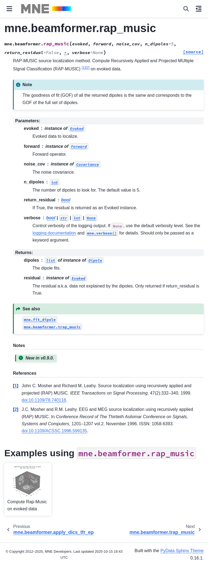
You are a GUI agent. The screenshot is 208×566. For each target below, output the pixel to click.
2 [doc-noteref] (87, 67)
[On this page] (199, 8)
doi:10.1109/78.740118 (44, 400)
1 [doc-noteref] (83, 67)
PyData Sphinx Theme (182, 550)
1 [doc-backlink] (15, 385)
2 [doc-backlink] (15, 409)
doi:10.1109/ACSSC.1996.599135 (54, 431)
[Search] (186, 8)
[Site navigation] (9, 8)
